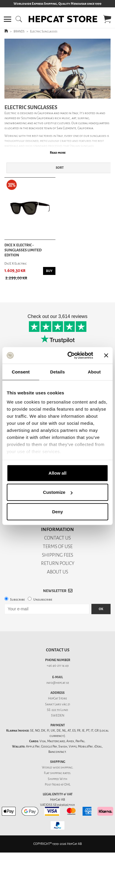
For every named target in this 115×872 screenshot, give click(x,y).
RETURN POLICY (57, 563)
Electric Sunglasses (44, 31)
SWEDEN (57, 715)
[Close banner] (106, 355)
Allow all (58, 472)
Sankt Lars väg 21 (57, 704)
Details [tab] (57, 371)
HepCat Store (57, 698)
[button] (7, 19)
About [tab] (94, 371)
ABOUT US (57, 572)
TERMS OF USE (58, 546)
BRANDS (19, 31)
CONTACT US (57, 538)
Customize (58, 492)
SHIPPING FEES (57, 555)
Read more (57, 152)
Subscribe (17, 599)
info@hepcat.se (57, 683)
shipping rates (60, 773)
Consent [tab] (21, 371)
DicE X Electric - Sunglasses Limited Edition (23, 250)
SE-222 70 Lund (57, 710)
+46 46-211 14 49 (58, 665)
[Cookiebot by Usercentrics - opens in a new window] (69, 355)
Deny (57, 511)
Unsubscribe (42, 599)
